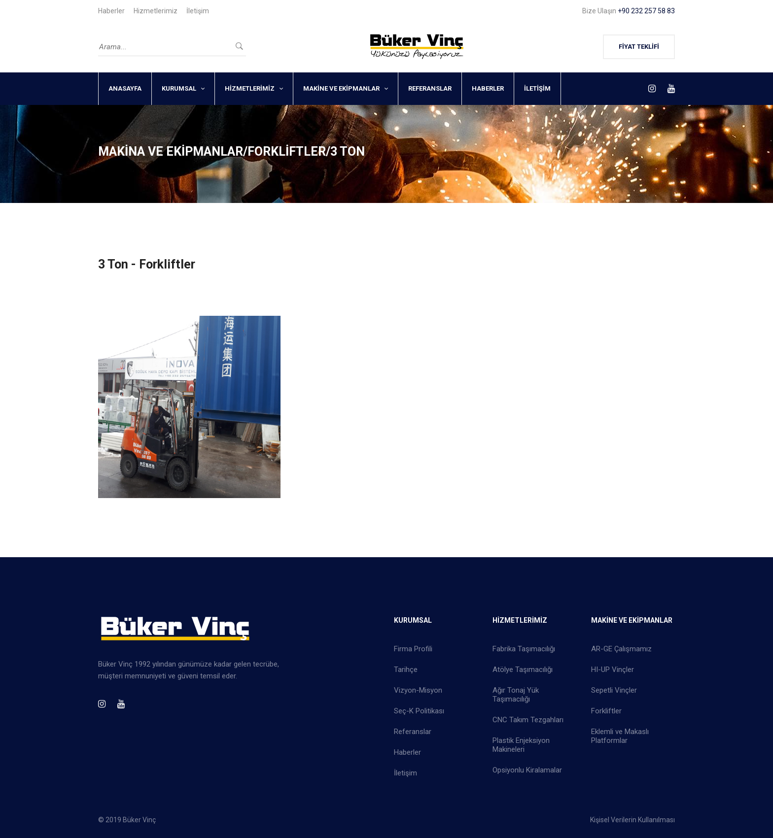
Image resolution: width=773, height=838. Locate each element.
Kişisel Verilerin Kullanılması (632, 820)
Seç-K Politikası (419, 710)
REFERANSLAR (430, 88)
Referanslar (412, 731)
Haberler (111, 10)
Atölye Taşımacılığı (522, 669)
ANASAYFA (124, 88)
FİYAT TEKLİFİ (639, 46)
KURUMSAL (179, 88)
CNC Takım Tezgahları (527, 719)
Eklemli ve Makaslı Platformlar (620, 736)
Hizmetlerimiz (155, 10)
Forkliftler (606, 710)
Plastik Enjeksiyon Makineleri (521, 745)
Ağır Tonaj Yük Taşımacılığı (515, 695)
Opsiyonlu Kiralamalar (527, 770)
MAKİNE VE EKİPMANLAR (341, 88)
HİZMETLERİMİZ (250, 88)
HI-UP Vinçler (612, 669)
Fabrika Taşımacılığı (523, 648)
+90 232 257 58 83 (646, 10)
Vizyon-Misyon (418, 690)
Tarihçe (406, 669)
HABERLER (488, 88)
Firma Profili (413, 648)
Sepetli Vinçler (614, 690)
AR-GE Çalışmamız (621, 648)
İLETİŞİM (537, 88)
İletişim (197, 10)
